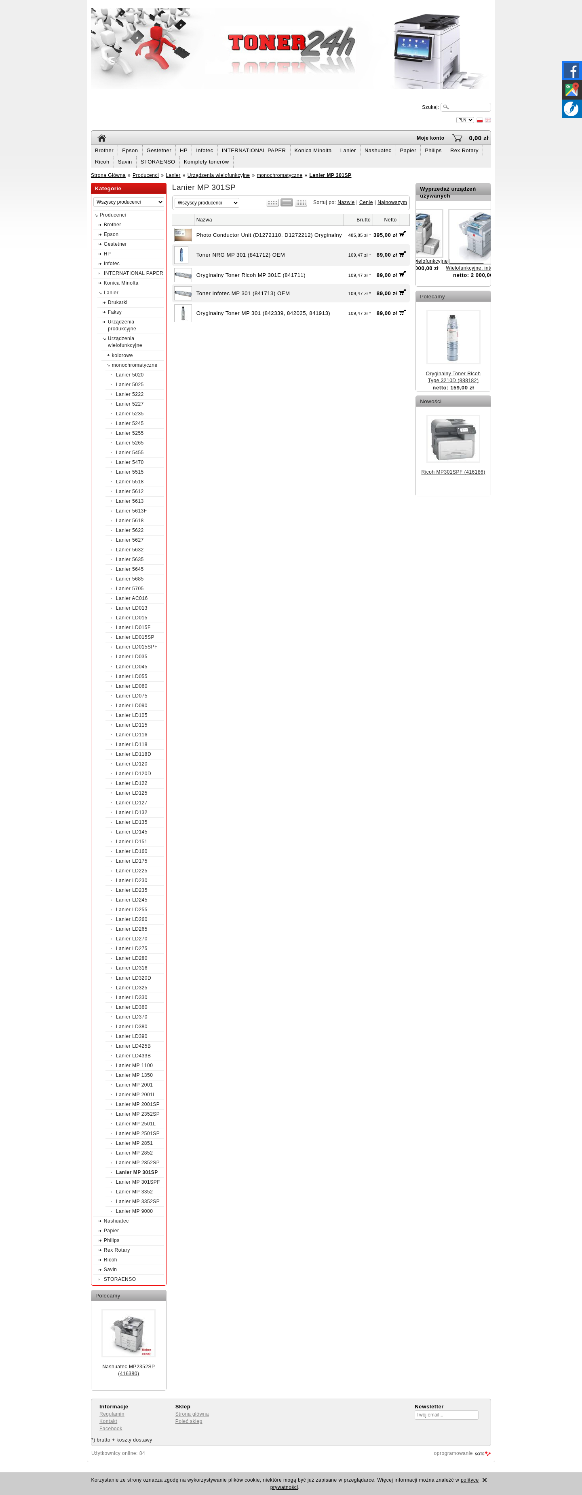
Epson (130, 150)
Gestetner (159, 150)
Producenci (146, 175)
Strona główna (192, 1414)
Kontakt (108, 1421)
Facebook (110, 1428)
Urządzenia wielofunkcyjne (219, 175)
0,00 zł (479, 137)
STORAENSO (158, 162)
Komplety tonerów (206, 162)
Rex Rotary (464, 150)
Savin (125, 162)
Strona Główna (108, 175)
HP (184, 150)
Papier (408, 150)
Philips (433, 150)
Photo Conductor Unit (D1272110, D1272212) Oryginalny (269, 235)
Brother (104, 150)
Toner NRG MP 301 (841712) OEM (240, 255)
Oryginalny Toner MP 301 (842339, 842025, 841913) (263, 313)
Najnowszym (392, 202)
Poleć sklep (188, 1421)
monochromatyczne (280, 175)
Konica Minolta (313, 150)
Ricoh (102, 162)
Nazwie (345, 202)
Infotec (204, 150)
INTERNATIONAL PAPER (254, 150)
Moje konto (430, 138)
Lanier (348, 150)
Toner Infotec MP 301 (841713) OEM (243, 293)
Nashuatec (378, 150)
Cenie (366, 202)
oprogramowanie (453, 1453)
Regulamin (111, 1414)
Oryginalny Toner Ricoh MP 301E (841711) (251, 275)
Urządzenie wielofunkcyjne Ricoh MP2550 (441, 261)
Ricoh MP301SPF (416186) (453, 472)
